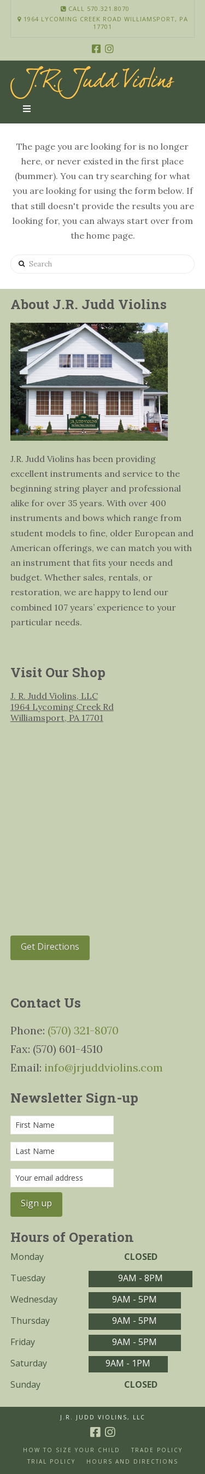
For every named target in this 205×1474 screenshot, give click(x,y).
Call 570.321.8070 (95, 8)
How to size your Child (71, 1450)
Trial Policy (51, 1461)
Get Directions (50, 946)
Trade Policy (157, 1450)
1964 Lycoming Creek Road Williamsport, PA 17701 (102, 23)
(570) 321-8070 (83, 1030)
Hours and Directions (132, 1461)
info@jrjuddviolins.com (103, 1067)
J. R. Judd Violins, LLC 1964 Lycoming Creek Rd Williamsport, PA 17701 (62, 706)
